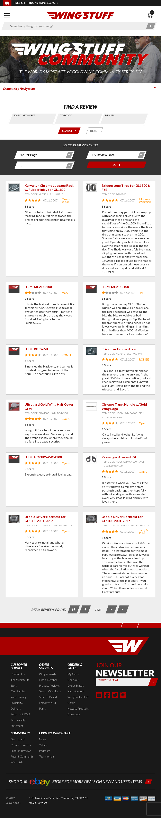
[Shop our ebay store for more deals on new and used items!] (80, 781)
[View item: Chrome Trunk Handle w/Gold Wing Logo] (91, 406)
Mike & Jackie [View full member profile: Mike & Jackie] (66, 200)
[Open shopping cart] (152, 15)
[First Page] (73, 609)
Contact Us (18, 674)
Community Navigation (19, 89)
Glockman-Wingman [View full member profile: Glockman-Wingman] (146, 200)
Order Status (76, 685)
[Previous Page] (85, 609)
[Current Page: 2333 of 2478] (98, 609)
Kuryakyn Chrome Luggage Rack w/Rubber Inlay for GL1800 (49, 187)
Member (110, 115)
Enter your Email (108, 680)
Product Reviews (49, 685)
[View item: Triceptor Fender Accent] (91, 351)
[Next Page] (111, 609)
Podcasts (44, 750)
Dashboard (18, 739)
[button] (99, 695)
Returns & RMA (20, 714)
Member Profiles (21, 745)
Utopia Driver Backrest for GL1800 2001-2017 (45, 519)
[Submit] (153, 682)
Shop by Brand (48, 697)
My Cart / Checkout (74, 676)
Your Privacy (18, 697)
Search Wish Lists (50, 691)
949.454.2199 (38, 803)
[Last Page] (122, 609)
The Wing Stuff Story (20, 682)
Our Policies (18, 691)
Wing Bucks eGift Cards (78, 699)
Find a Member (48, 679)
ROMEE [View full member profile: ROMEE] (67, 355)
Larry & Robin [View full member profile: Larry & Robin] (143, 531)
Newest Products (78, 708)
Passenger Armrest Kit (119, 457)
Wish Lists (17, 762)
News (42, 739)
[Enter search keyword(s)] (75, 26)
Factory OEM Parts (47, 705)
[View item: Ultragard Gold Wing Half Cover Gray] (14, 406)
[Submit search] (150, 26)
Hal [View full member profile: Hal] (141, 293)
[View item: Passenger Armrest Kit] (91, 459)
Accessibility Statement (18, 722)
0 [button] (152, 12)
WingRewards (47, 674)
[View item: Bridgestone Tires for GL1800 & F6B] (91, 187)
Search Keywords (24, 115)
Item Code (66, 115)
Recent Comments (22, 756)
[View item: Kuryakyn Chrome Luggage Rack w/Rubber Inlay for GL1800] (14, 187)
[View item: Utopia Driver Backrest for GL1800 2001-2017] (14, 519)
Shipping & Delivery (17, 705)
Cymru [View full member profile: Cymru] (66, 419)
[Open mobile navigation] (7, 15)
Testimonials (47, 756)
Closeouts (74, 714)
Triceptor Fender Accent (120, 349)
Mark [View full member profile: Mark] (65, 293)
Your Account (76, 691)
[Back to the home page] (80, 15)
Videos (43, 745)
